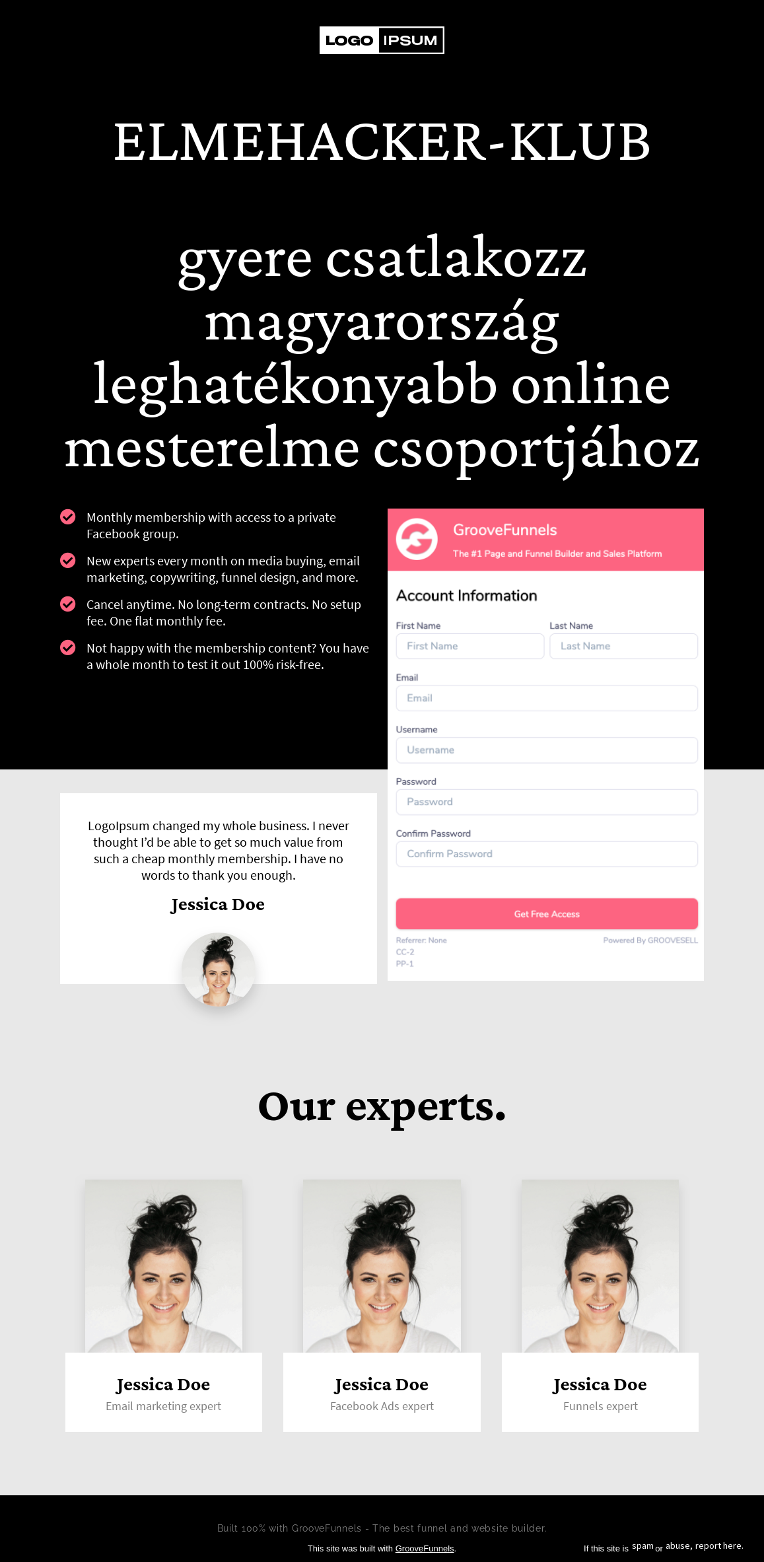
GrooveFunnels (425, 1548)
